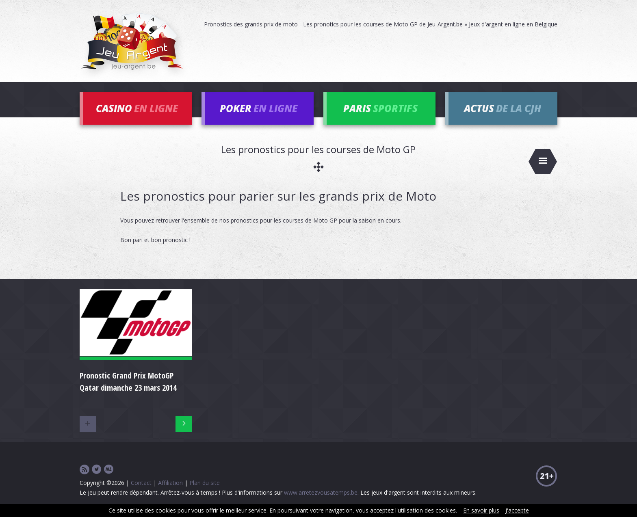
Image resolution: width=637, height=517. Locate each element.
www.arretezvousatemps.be (321, 492)
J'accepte (517, 510)
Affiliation (170, 483)
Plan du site (204, 483)
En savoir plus (481, 510)
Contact (141, 483)
